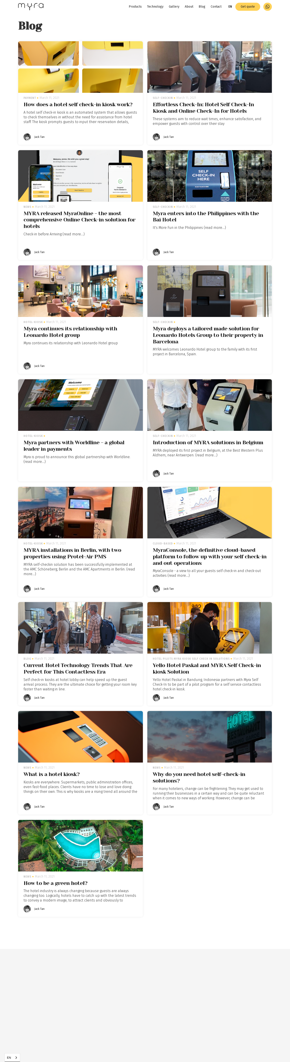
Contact (216, 7)
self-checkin (163, 98)
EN (9, 1057)
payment (30, 98)
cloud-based (163, 543)
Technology (155, 7)
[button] (230, 6)
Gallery (174, 7)
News (27, 206)
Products (135, 7)
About (189, 7)
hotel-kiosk (33, 322)
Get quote (248, 7)
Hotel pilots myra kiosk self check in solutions (191, 658)
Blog (202, 7)
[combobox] (12, 1057)
